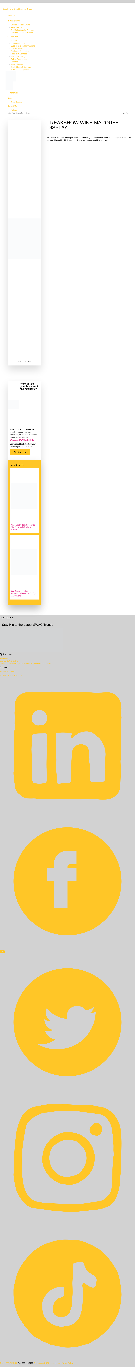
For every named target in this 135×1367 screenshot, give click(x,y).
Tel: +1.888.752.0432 (8, 1363)
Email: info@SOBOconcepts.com (47, 1363)
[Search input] (64, 113)
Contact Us (20, 452)
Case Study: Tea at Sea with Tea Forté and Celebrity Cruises (23, 527)
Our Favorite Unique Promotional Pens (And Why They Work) (23, 593)
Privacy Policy (67, 1363)
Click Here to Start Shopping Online (17, 9)
